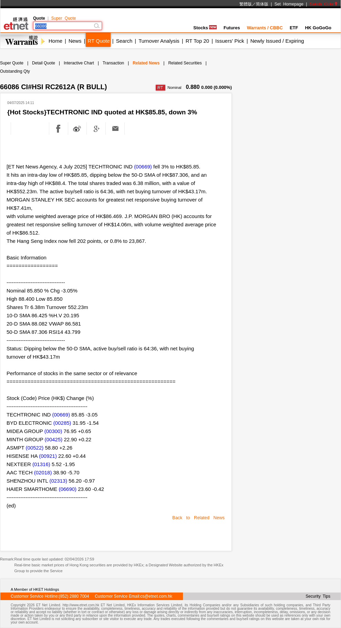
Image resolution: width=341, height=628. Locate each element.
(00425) (54, 439)
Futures (232, 27)
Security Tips (318, 596)
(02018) (43, 472)
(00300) (53, 431)
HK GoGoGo (318, 27)
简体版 (262, 4)
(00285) (62, 423)
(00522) (35, 448)
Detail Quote (43, 63)
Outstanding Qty (15, 71)
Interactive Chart (79, 63)
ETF (294, 27)
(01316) (41, 464)
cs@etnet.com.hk (156, 596)
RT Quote (98, 41)
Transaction (113, 63)
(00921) (48, 456)
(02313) (58, 481)
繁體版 (245, 4)
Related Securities (185, 63)
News (75, 41)
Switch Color (324, 4)
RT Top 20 (197, 41)
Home (55, 41)
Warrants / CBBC (265, 27)
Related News (146, 63)
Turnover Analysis (158, 41)
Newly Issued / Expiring (277, 41)
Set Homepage (289, 4)
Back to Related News (198, 517)
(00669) (143, 166)
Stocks (205, 27)
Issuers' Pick (229, 41)
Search (124, 41)
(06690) (67, 489)
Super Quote (63, 18)
